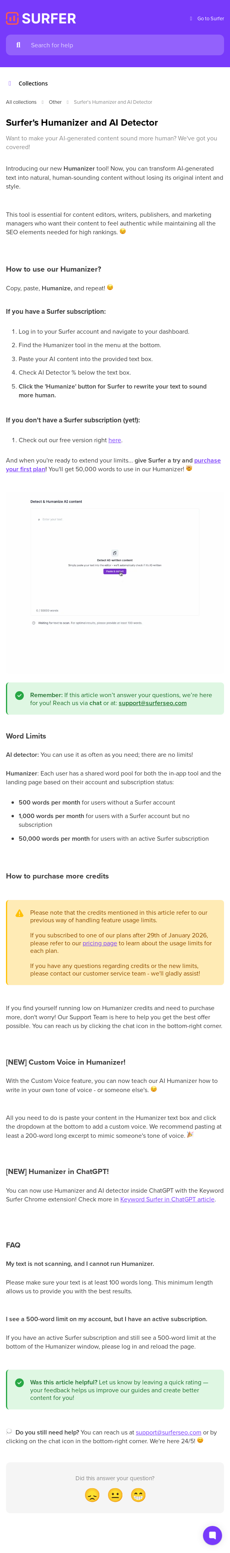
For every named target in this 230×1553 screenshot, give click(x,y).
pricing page (100, 943)
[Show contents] (12, 83)
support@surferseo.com (168, 1432)
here (114, 439)
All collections (21, 101)
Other (55, 101)
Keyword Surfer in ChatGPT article (167, 1199)
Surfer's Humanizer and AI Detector (113, 101)
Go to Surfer (206, 18)
